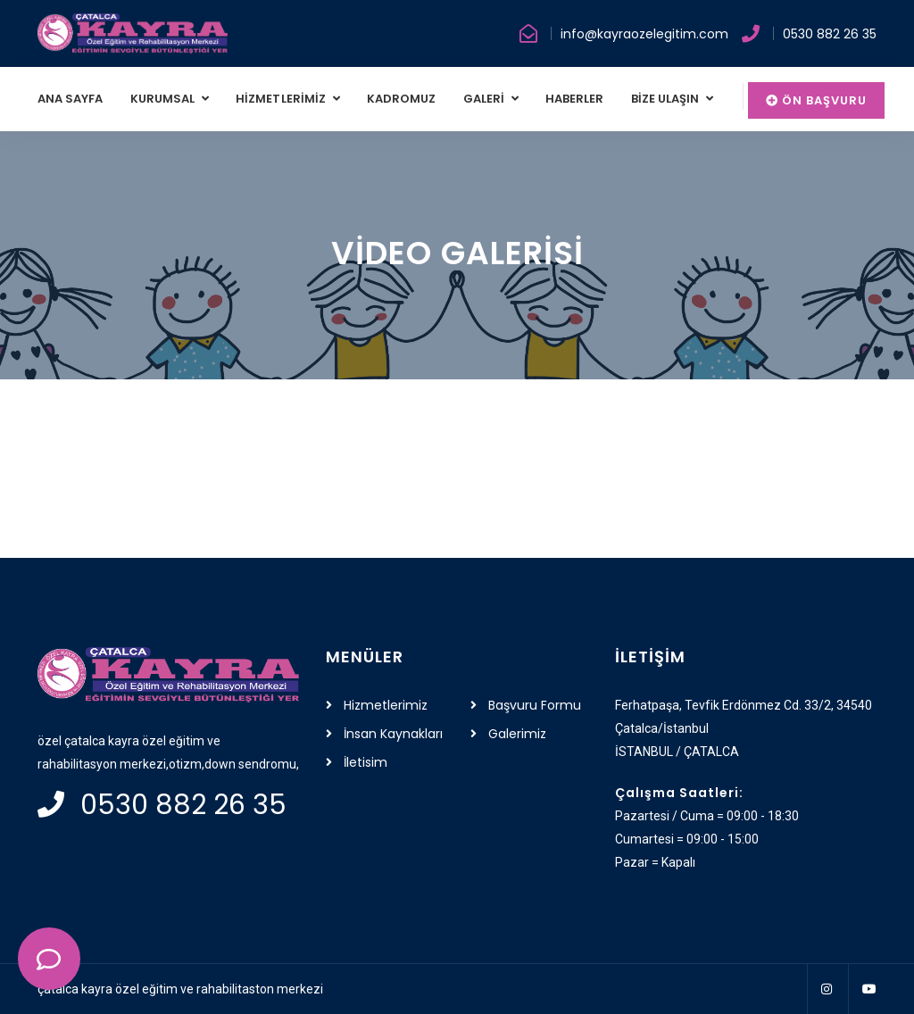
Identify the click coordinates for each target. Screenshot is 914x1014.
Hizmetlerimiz (386, 705)
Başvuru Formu (534, 705)
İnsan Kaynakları (393, 734)
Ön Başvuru (816, 100)
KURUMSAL (164, 98)
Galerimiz (517, 734)
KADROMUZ (401, 98)
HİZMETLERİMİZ (282, 98)
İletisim (365, 762)
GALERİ (485, 98)
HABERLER (574, 98)
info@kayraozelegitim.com (644, 34)
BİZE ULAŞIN (666, 98)
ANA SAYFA (70, 98)
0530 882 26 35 (830, 34)
